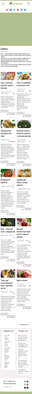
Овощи (3, 139)
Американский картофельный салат (6, 133)
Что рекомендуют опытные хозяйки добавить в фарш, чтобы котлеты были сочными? (23, 363)
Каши (3, 93)
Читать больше (4, 111)
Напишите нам (11, 381)
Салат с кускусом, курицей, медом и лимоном (7, 85)
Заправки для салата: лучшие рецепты (22, 182)
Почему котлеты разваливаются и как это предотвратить (23, 345)
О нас (4, 381)
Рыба (19, 90)
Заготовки (4, 186)
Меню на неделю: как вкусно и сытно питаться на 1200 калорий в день (22, 338)
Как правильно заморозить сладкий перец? (23, 371)
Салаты (6, 93)
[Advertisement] (16, 29)
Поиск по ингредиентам (9, 383)
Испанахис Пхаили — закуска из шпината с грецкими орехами (24, 133)
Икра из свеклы (22, 280)
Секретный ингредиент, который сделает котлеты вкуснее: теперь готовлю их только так (23, 353)
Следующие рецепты (23, 324)
